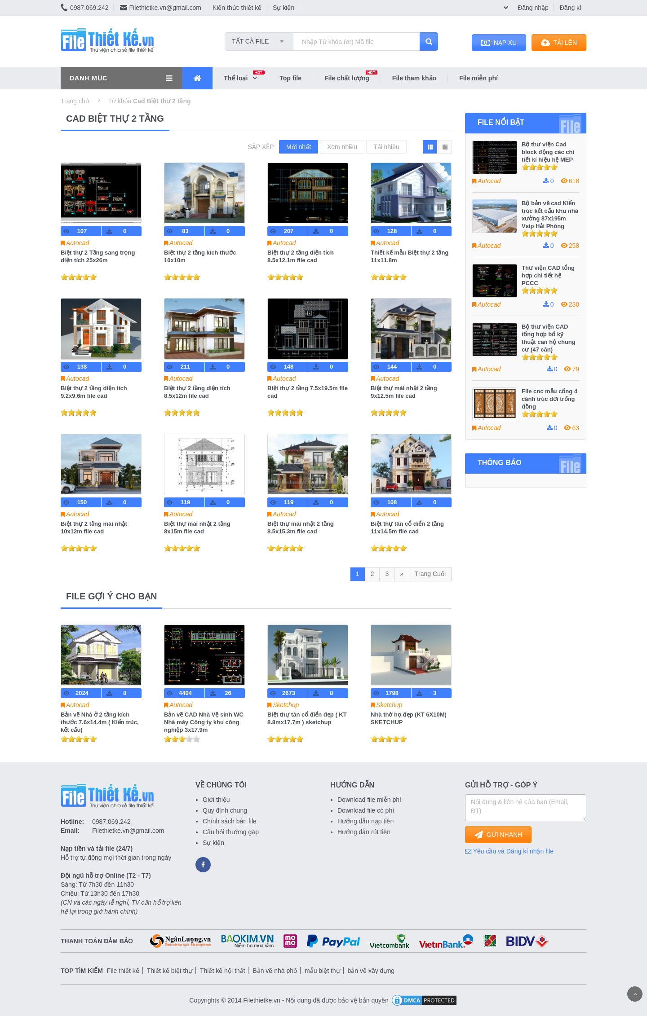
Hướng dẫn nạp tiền (365, 821)
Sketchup (286, 704)
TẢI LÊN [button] (559, 42)
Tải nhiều (386, 146)
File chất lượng (352, 78)
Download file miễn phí (369, 799)
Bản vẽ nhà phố (275, 970)
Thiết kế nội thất (222, 970)
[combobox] (259, 38)
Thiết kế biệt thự (169, 970)
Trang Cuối (430, 573)
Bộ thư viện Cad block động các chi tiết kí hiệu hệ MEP (548, 152)
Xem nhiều (342, 146)
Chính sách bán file (230, 821)
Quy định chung (225, 810)
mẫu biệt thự (322, 970)
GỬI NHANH (498, 834)
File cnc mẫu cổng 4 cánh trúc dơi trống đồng (549, 399)
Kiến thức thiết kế (237, 7)
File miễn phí (478, 78)
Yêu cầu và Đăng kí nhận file (509, 851)
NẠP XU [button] (499, 42)
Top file (290, 78)
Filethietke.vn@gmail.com (161, 7)
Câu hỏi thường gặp (231, 832)
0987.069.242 (85, 7)
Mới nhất (298, 146)
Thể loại (245, 78)
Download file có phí (365, 810)
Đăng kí (570, 7)
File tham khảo (414, 78)
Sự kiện (283, 7)
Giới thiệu (216, 799)
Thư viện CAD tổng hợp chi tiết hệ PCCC (548, 275)
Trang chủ (75, 101)
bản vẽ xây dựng (371, 970)
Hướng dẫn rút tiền (363, 832)
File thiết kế (123, 970)
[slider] (79, 277)
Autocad (77, 242)
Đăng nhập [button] (533, 7)
